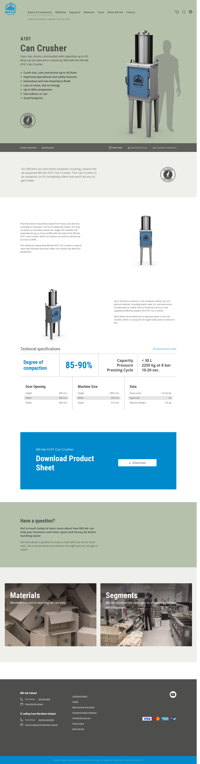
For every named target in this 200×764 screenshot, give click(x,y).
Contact (130, 12)
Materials (88, 12)
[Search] (183, 12)
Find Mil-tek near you (81, 718)
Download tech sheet (164, 348)
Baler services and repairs (83, 707)
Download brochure (137, 147)
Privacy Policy (78, 723)
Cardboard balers (80, 696)
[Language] (190, 12)
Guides (75, 701)
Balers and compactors (37, 19)
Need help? (115, 147)
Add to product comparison (164, 147)
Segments (74, 12)
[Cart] (177, 12)
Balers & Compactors (40, 12)
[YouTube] (173, 694)
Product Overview (28, 147)
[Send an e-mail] (46, 704)
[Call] (46, 699)
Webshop (60, 12)
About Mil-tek (115, 12)
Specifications (48, 147)
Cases (100, 12)
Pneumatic (51, 19)
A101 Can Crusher (63, 19)
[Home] (10, 8)
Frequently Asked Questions (84, 712)
